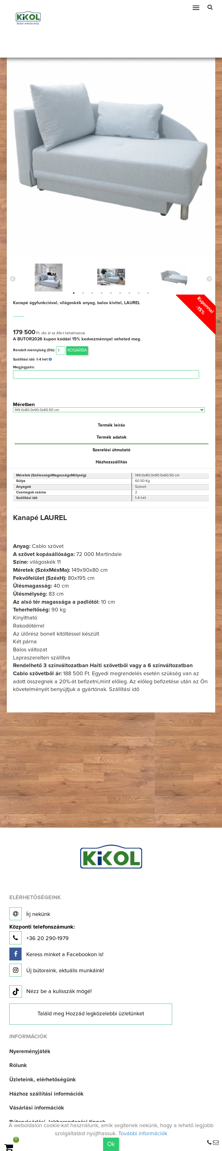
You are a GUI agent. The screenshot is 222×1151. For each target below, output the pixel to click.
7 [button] (129, 293)
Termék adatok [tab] (112, 437)
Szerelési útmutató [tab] (111, 450)
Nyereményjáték (29, 1051)
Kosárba (77, 350)
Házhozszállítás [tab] (111, 462)
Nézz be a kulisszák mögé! (50, 992)
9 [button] (148, 293)
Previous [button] (13, 279)
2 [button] (83, 293)
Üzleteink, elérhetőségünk (42, 1080)
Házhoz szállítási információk (46, 1094)
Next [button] (209, 279)
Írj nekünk (29, 913)
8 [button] (139, 293)
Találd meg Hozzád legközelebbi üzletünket (90, 1014)
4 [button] (101, 293)
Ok (111, 1144)
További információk (142, 1133)
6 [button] (120, 293)
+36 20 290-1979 (42, 934)
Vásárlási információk (36, 1108)
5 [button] (111, 293)
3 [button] (92, 293)
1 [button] (74, 293)
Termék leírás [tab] (111, 425)
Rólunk (18, 1065)
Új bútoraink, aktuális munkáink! (56, 970)
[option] (48, 277)
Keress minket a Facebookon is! (56, 954)
